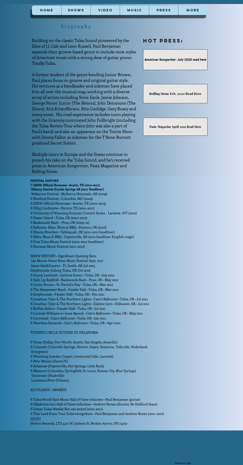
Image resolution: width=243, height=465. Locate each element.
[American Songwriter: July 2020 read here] (175, 59)
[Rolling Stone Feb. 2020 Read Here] (175, 93)
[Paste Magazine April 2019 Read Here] (175, 127)
